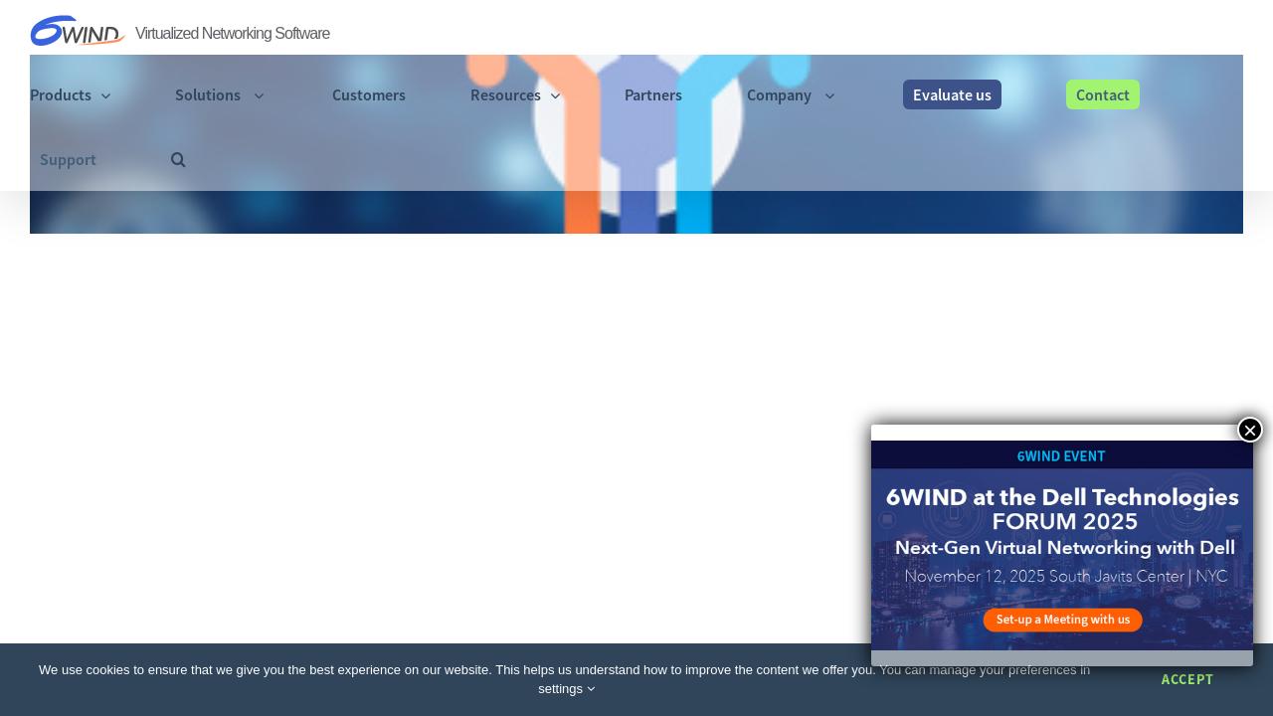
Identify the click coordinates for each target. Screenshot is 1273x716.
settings (566, 688)
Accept (1188, 679)
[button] (1235, 32)
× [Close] (1250, 430)
